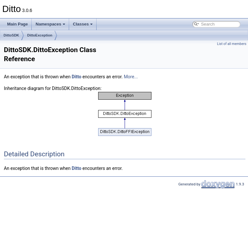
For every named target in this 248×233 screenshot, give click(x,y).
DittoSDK (11, 35)
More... (131, 76)
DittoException (39, 35)
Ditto (76, 76)
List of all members (231, 44)
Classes (83, 24)
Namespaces (50, 24)
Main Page (17, 24)
